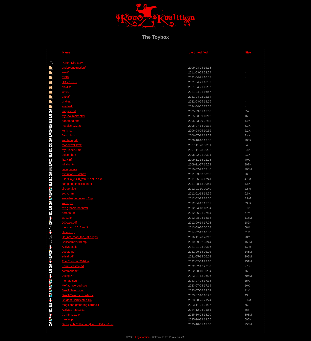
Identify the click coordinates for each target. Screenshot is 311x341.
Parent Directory (72, 62)
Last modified (198, 52)
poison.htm (69, 154)
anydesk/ (67, 106)
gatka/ (66, 96)
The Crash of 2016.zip (76, 261)
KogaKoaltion (142, 337)
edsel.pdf (67, 256)
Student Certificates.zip (77, 300)
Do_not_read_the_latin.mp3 (80, 237)
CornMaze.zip (71, 314)
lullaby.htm (68, 164)
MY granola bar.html (75, 208)
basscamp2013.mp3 (75, 227)
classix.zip (68, 232)
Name (66, 52)
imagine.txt (69, 111)
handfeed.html (71, 120)
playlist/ (66, 87)
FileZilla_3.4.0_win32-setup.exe (82, 179)
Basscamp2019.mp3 (75, 242)
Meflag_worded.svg (74, 285)
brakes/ (66, 101)
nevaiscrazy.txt (71, 125)
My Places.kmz (71, 150)
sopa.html (68, 193)
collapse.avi (69, 169)
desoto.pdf (68, 251)
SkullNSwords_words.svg (78, 295)
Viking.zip (68, 275)
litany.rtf (67, 159)
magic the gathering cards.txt (80, 304)
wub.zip (67, 217)
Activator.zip (69, 246)
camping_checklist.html (77, 183)
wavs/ (65, 91)
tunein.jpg (68, 319)
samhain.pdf (69, 140)
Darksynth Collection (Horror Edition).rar (87, 324)
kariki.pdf (67, 203)
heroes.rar (68, 212)
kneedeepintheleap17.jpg (78, 198)
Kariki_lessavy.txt (73, 266)
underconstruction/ (74, 67)
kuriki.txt (67, 130)
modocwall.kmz (71, 145)
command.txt (70, 271)
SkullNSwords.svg (73, 290)
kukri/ (65, 72)
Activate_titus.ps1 (73, 309)
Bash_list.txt (69, 135)
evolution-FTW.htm (74, 174)
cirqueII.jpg (69, 188)
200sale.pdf (69, 222)
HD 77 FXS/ (69, 82)
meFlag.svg (69, 280)
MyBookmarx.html (73, 116)
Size (248, 52)
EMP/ (65, 77)
